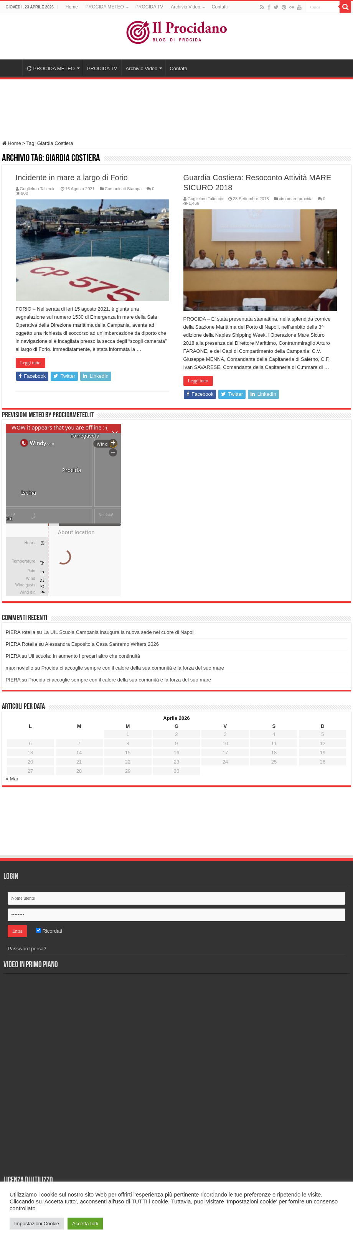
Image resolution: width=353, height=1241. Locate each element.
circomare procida (296, 198)
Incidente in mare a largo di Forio (72, 177)
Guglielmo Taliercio (38, 188)
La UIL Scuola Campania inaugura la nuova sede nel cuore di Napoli (119, 632)
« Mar (12, 779)
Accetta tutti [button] (85, 1223)
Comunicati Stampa (123, 188)
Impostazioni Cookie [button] (36, 1223)
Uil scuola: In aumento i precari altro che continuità (84, 656)
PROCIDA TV (149, 7)
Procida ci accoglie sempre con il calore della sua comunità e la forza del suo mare (132, 668)
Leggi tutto (30, 362)
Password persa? (27, 948)
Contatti (220, 7)
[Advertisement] (176, 106)
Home (72, 7)
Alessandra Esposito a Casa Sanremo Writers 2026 (102, 644)
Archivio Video (185, 7)
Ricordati (49, 931)
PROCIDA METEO (105, 7)
